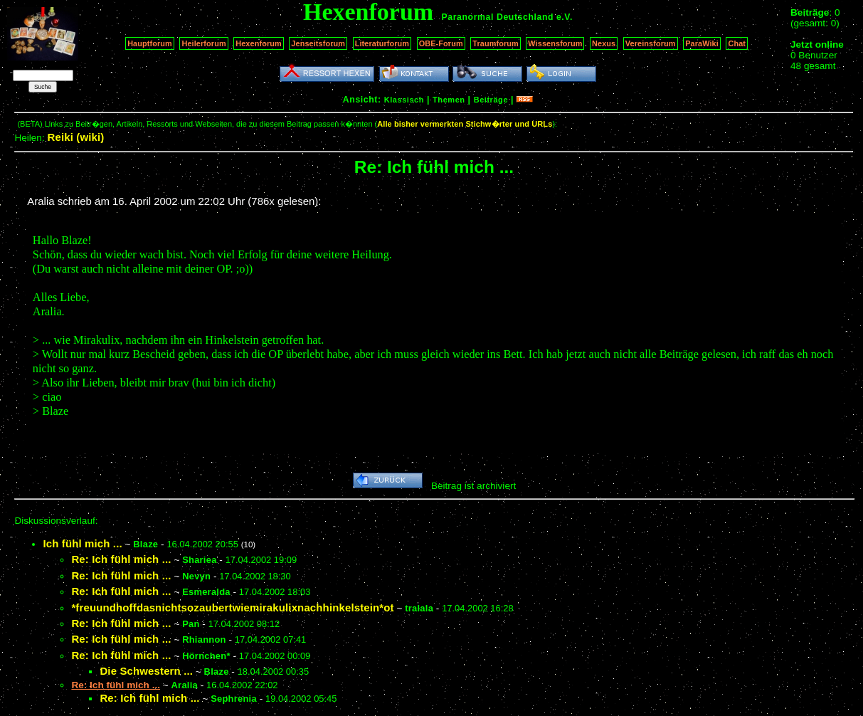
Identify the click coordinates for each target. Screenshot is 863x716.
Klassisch (404, 99)
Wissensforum (555, 43)
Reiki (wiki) (75, 137)
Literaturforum (382, 43)
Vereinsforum (650, 43)
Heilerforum (203, 43)
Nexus (603, 43)
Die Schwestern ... (146, 671)
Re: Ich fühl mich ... (121, 559)
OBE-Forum (441, 43)
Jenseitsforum (318, 43)
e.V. (564, 17)
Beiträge (491, 99)
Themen (449, 99)
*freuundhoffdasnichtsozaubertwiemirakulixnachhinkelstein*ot (232, 607)
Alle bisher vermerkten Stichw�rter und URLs (464, 124)
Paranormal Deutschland (498, 17)
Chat (737, 43)
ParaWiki (702, 43)
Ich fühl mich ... (82, 543)
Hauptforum (149, 43)
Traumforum (495, 43)
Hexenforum (258, 43)
